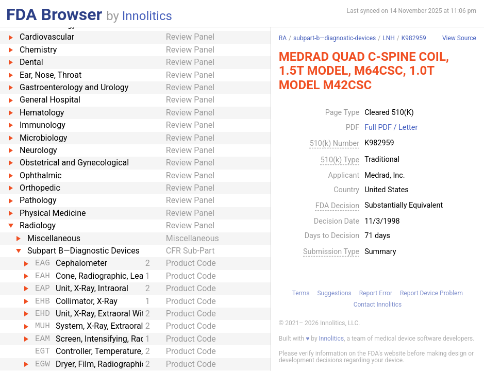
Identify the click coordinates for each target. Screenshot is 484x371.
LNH (388, 38)
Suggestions (334, 293)
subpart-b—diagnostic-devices (334, 38)
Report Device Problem (431, 293)
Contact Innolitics (378, 304)
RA (283, 38)
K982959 (414, 38)
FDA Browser (54, 14)
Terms (301, 293)
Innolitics (147, 16)
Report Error (375, 293)
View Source (459, 38)
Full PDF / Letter (391, 128)
